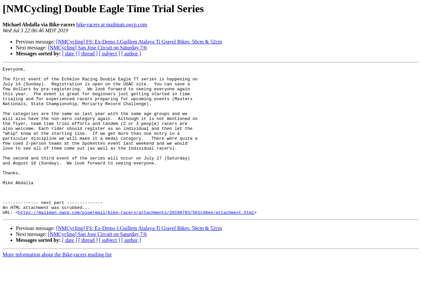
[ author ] (131, 53)
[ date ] (69, 53)
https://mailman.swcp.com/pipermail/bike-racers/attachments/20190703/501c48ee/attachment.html (136, 242)
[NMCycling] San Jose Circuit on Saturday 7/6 (97, 47)
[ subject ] (109, 53)
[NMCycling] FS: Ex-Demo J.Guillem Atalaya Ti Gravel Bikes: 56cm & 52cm (139, 41)
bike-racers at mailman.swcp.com (111, 24)
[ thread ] (88, 53)
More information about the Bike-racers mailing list (57, 284)
